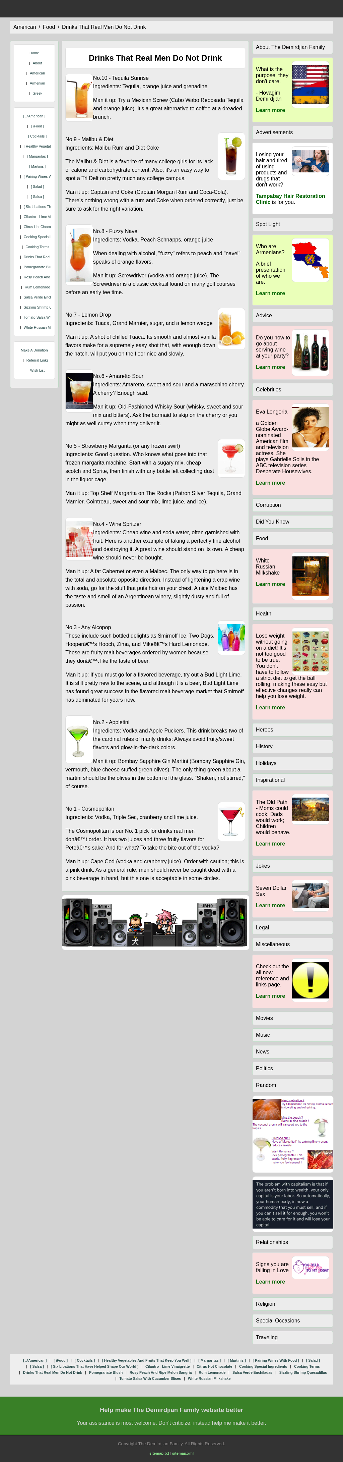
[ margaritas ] (37, 156)
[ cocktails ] (37, 136)
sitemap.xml (183, 1453)
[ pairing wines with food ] (45, 176)
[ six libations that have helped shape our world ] (95, 1366)
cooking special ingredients (46, 237)
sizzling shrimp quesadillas (46, 307)
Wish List (37, 370)
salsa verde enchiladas (43, 297)
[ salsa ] (37, 197)
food (49, 27)
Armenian (37, 83)
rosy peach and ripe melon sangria (161, 1372)
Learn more (270, 110)
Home (34, 53)
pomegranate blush (39, 267)
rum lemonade (37, 287)
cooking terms (37, 247)
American (37, 73)
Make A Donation (34, 350)
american (24, 27)
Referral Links (37, 360)
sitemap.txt (159, 1453)
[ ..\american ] (34, 116)
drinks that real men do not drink (104, 27)
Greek (37, 93)
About (37, 63)
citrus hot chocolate (40, 227)
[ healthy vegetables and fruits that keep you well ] (146, 1360)
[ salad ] (37, 186)
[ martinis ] (37, 166)
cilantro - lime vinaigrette (44, 217)
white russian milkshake (44, 327)
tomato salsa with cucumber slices (150, 1378)
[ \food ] (37, 126)
